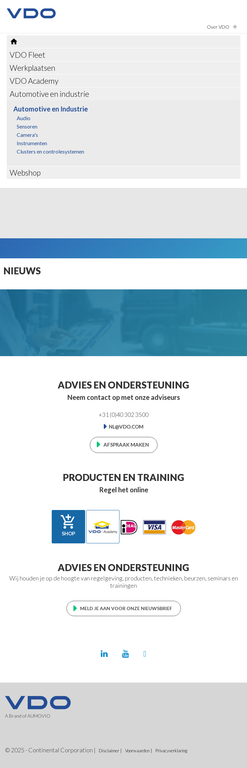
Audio (23, 118)
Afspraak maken (126, 445)
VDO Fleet (27, 54)
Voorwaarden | (138, 750)
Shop (68, 525)
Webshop (25, 172)
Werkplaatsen (32, 67)
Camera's (27, 135)
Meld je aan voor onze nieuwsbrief (126, 608)
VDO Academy (34, 80)
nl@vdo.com (126, 427)
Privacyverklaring (171, 750)
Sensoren (27, 126)
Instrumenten (32, 143)
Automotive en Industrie (50, 108)
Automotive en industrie (49, 93)
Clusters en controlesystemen (50, 151)
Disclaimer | (110, 750)
